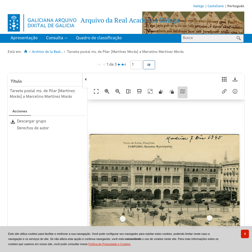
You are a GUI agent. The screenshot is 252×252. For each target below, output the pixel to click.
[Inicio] (25, 51)
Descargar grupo (31, 121)
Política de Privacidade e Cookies (109, 244)
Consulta (54, 38)
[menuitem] (25, 38)
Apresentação (24, 38)
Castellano (216, 6)
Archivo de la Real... (47, 52)
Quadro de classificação (99, 38)
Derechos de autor (33, 128)
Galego (198, 6)
